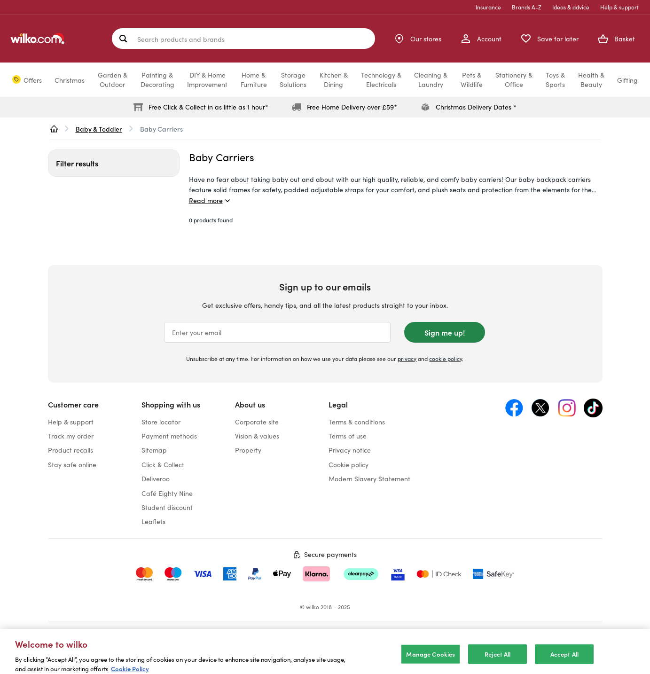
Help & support (619, 7)
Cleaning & (430, 79)
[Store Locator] (417, 38)
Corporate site (257, 421)
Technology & (381, 79)
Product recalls (70, 450)
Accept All (564, 662)
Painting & (157, 79)
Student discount (167, 507)
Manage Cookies (430, 662)
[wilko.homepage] (54, 128)
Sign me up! (444, 332)
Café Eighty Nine (167, 493)
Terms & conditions (357, 421)
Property (248, 450)
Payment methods (169, 435)
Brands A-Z (526, 7)
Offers (32, 80)
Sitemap (154, 450)
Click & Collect (162, 464)
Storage (293, 79)
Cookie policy (348, 464)
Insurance (488, 7)
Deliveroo (155, 478)
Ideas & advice (570, 7)
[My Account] (481, 38)
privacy (407, 358)
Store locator (160, 421)
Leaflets (153, 521)
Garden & (112, 79)
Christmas (70, 80)
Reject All (497, 662)
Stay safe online (72, 464)
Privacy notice (350, 450)
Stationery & (514, 79)
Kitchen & (334, 79)
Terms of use (348, 435)
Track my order (71, 435)
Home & (254, 79)
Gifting (627, 80)
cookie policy (445, 358)
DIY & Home (207, 79)
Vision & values (257, 435)
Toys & (555, 79)
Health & (591, 79)
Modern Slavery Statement (369, 478)
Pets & (472, 79)
